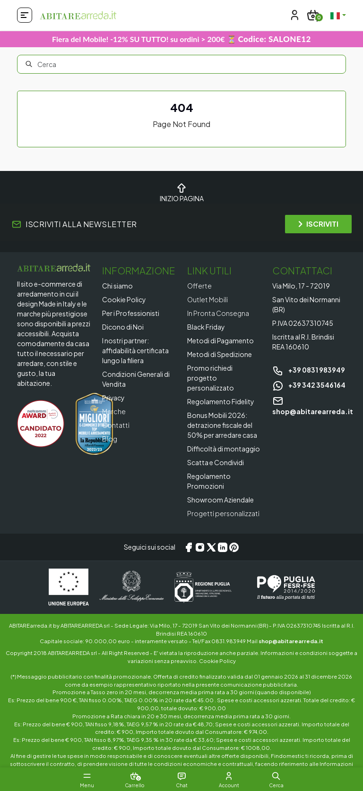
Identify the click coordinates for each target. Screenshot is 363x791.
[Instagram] (200, 547)
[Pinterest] (234, 547)
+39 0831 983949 (308, 370)
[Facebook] (188, 547)
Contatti (116, 425)
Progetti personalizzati (223, 513)
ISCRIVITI (318, 223)
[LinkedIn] (222, 547)
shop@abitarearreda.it (291, 641)
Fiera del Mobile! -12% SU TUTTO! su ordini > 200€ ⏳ (181, 39)
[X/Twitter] (211, 547)
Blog (109, 438)
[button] (276, 776)
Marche (114, 411)
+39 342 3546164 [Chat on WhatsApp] (309, 385)
